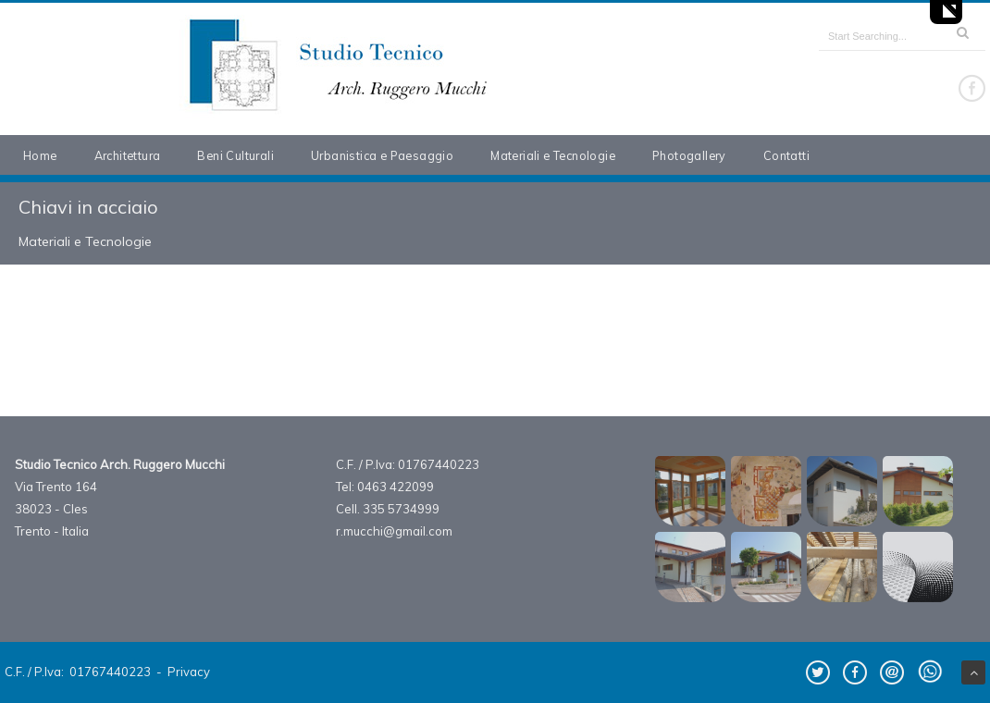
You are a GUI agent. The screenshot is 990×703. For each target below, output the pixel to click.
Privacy (188, 671)
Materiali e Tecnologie (552, 155)
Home (40, 155)
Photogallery (689, 155)
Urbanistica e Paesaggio (382, 155)
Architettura (127, 155)
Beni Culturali (235, 155)
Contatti (786, 155)
